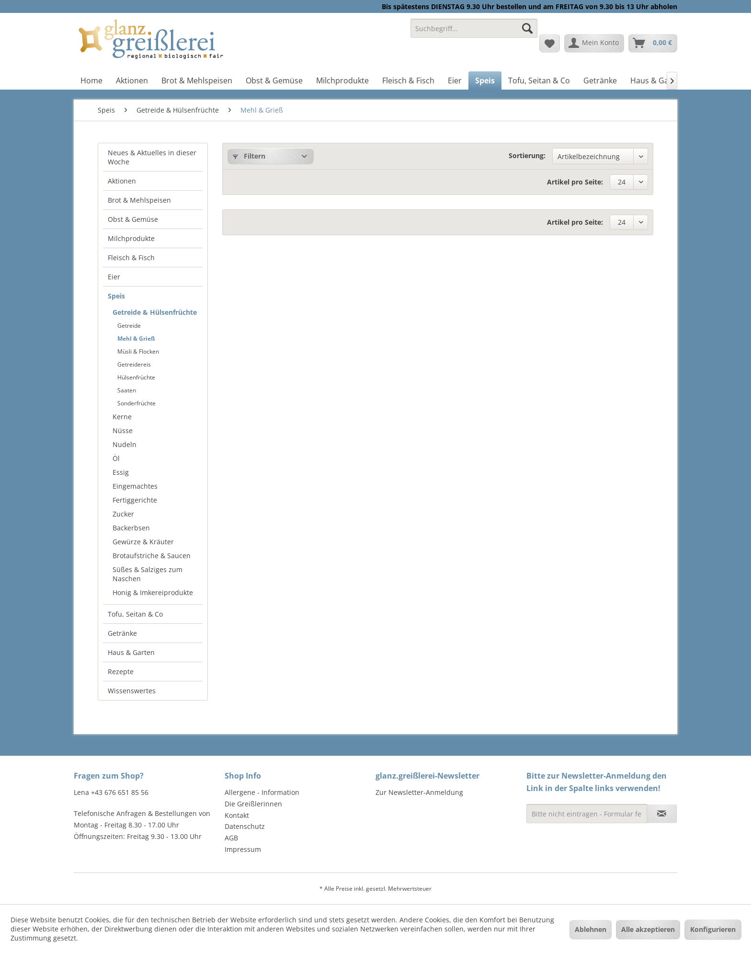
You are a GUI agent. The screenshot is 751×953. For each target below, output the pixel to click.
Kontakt (237, 815)
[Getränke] (600, 80)
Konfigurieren (713, 929)
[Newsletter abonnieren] (662, 813)
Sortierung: (527, 155)
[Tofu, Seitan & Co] (539, 80)
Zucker (123, 513)
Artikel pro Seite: (575, 181)
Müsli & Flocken (138, 351)
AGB (231, 837)
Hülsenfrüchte (136, 377)
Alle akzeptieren (648, 929)
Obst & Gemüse (133, 219)
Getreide (129, 325)
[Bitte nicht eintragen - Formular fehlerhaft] (586, 813)
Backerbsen (131, 527)
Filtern (249, 156)
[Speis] (484, 80)
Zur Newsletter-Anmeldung (419, 792)
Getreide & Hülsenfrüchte (155, 312)
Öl (116, 458)
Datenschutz (245, 826)
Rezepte (121, 671)
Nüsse (123, 430)
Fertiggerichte (135, 500)
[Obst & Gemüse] (274, 80)
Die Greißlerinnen (253, 803)
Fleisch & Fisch (131, 257)
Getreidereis (134, 364)
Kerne (122, 416)
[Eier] (454, 80)
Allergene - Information (262, 792)
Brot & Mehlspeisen (139, 200)
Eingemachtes (135, 486)
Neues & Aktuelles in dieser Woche (152, 157)
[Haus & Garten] (657, 80)
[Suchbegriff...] (473, 28)
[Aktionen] (132, 80)
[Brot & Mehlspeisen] (197, 80)
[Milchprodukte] (342, 80)
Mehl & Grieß (136, 338)
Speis (116, 295)
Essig (121, 472)
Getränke (122, 633)
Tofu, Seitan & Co (135, 614)
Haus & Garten (131, 652)
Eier (114, 276)
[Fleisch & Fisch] (408, 80)
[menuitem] (473, 33)
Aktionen (122, 180)
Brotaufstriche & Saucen (152, 555)
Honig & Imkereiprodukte (153, 592)
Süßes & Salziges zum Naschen (147, 574)
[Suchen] (527, 28)
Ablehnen (590, 929)
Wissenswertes (132, 690)
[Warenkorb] (652, 43)
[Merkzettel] (549, 43)
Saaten (126, 390)
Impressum (243, 849)
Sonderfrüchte (136, 403)
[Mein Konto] (594, 43)
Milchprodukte (131, 238)
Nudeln (125, 444)
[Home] (91, 80)
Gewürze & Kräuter (143, 541)
